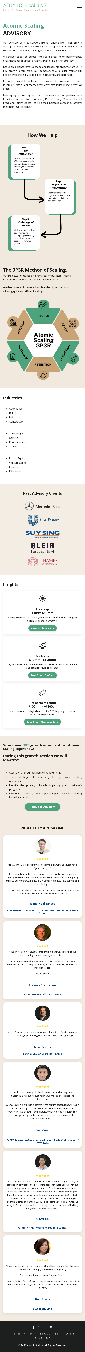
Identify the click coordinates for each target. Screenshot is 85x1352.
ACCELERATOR (64, 1334)
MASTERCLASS (39, 1334)
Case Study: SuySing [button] (42, 675)
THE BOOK (18, 1334)
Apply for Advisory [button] (42, 807)
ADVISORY (42, 1338)
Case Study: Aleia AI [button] (42, 628)
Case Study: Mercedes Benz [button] (42, 721)
